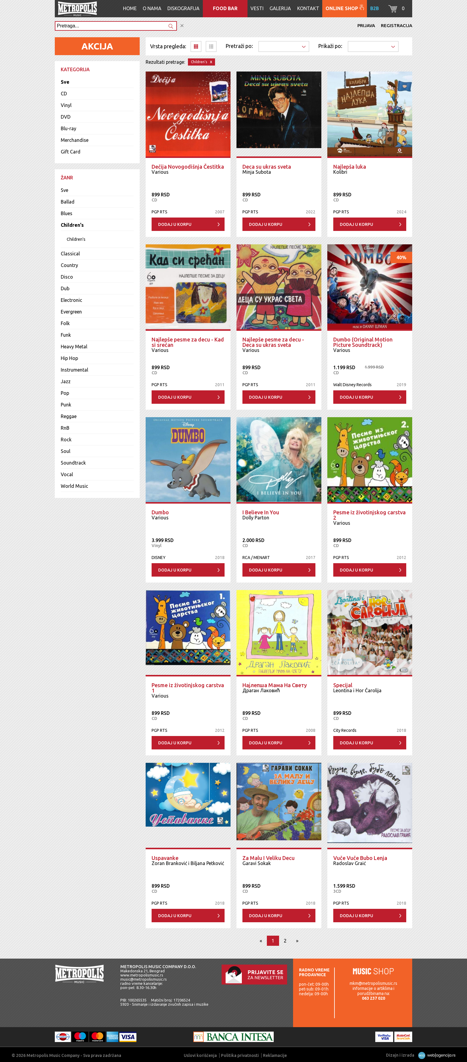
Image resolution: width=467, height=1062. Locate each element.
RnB (65, 428)
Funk (66, 335)
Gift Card (70, 151)
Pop (65, 393)
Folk (65, 323)
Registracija (396, 25)
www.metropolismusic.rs (141, 975)
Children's (72, 225)
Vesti (257, 8)
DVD (66, 116)
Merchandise (74, 140)
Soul (65, 451)
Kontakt (308, 8)
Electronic (71, 300)
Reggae (69, 416)
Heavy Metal (74, 346)
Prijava (366, 25)
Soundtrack (73, 462)
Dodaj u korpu (175, 224)
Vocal (67, 474)
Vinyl (66, 105)
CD (64, 93)
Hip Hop (69, 358)
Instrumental (74, 369)
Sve (65, 82)
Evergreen (71, 311)
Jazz (66, 381)
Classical (70, 253)
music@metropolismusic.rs (143, 979)
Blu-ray (68, 128)
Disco (67, 277)
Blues (66, 213)
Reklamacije (275, 1055)
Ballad (67, 201)
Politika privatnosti (240, 1055)
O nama (152, 8)
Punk (66, 404)
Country (69, 265)
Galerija (280, 8)
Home (130, 8)
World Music (74, 486)
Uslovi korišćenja (200, 1055)
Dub (65, 288)
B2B (374, 8)
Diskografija (183, 8)
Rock (66, 439)
